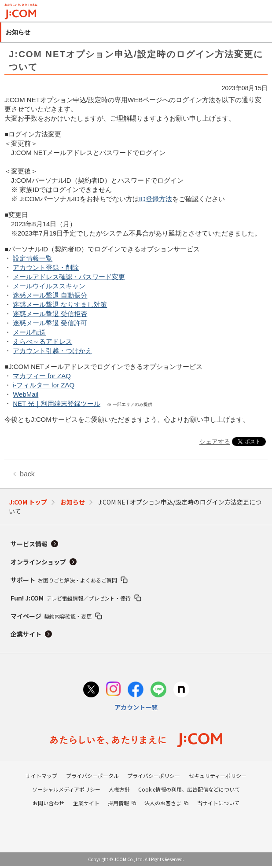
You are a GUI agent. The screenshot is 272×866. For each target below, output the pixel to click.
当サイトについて (218, 803)
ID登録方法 (155, 199)
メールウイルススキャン (49, 286)
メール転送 (29, 332)
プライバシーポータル (92, 775)
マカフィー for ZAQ (42, 376)
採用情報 (118, 803)
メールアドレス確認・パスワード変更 (69, 276)
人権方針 (119, 789)
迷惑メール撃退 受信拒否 (50, 313)
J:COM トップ (28, 501)
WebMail (25, 394)
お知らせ (72, 501)
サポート (64, 579)
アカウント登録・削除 (46, 267)
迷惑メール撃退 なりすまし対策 (60, 304)
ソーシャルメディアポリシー (66, 789)
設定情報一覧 (32, 258)
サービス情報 (29, 543)
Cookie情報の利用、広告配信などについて (189, 789)
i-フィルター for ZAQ (43, 385)
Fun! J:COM (71, 597)
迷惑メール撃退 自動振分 (50, 295)
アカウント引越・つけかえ (52, 350)
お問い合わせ (48, 803)
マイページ (51, 616)
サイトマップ (41, 775)
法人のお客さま (162, 803)
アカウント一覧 (136, 707)
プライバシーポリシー (153, 775)
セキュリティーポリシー (217, 775)
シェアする (214, 441)
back (27, 474)
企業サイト (26, 634)
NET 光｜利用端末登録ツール (56, 403)
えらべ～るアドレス (42, 341)
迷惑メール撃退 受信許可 (50, 323)
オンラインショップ (38, 561)
